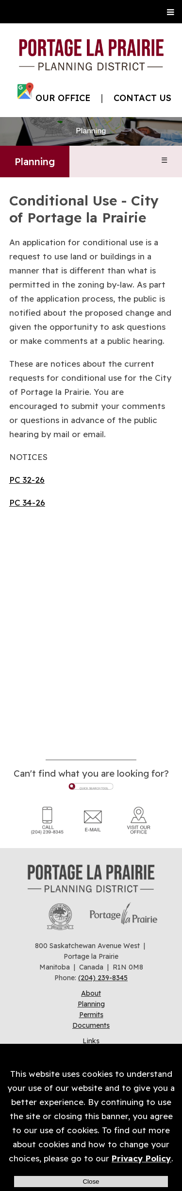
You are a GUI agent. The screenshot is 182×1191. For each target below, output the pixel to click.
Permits (91, 1014)
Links (91, 1041)
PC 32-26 (27, 480)
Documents (91, 1025)
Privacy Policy (141, 1158)
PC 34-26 (27, 502)
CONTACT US (142, 97)
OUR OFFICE (62, 97)
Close (91, 1181)
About (91, 993)
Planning (35, 161)
